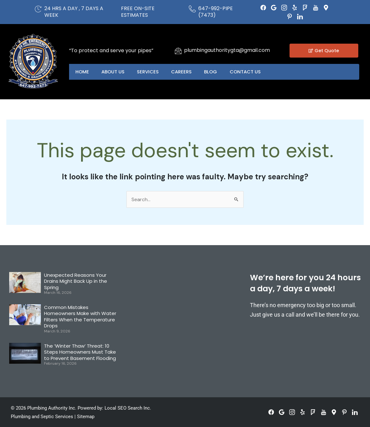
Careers (182, 71)
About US (113, 71)
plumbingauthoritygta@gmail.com (227, 50)
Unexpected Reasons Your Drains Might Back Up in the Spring (75, 281)
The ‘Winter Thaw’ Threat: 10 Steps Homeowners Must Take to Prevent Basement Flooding (80, 352)
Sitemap (85, 416)
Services (148, 71)
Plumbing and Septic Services (42, 416)
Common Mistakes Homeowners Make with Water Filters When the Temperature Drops (80, 316)
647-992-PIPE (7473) (215, 12)
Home (82, 71)
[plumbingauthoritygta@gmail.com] (178, 50)
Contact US (246, 71)
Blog (211, 71)
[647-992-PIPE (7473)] (192, 8)
